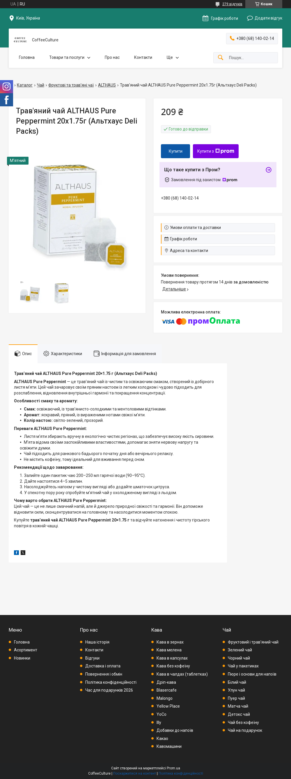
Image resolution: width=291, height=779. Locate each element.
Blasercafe (167, 690)
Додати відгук (268, 18)
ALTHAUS (107, 85)
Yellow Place (168, 706)
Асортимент (25, 650)
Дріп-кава (166, 682)
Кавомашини (169, 746)
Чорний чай (239, 658)
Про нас (112, 57)
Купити (175, 151)
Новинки (22, 658)
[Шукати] (221, 57)
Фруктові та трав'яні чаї (71, 85)
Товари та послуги (66, 57)
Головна (27, 57)
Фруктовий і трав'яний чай (253, 642)
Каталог (25, 85)
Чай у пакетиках (243, 666)
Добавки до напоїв (175, 730)
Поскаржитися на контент (134, 773)
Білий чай (237, 682)
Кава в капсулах (172, 658)
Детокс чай (239, 714)
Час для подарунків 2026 (109, 690)
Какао (162, 738)
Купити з (215, 151)
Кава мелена (169, 650)
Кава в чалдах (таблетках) (182, 674)
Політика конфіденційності (110, 682)
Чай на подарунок (245, 730)
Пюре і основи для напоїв (252, 674)
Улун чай (236, 690)
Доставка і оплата (102, 666)
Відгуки (92, 658)
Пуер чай (236, 698)
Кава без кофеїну (173, 666)
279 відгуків (232, 4)
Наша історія (97, 642)
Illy (159, 722)
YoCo (161, 714)
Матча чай (238, 706)
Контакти (143, 57)
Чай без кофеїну (243, 722)
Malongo (165, 698)
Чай (40, 85)
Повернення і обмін (103, 674)
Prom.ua (173, 768)
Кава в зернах (170, 642)
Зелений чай (240, 650)
